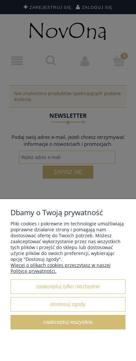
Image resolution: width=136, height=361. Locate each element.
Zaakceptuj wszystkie (68, 322)
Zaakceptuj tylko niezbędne (68, 286)
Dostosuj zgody (67, 304)
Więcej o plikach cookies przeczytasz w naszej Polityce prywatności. (61, 268)
